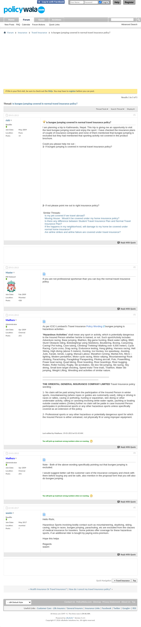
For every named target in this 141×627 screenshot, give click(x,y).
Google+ (126, 608)
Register (129, 2)
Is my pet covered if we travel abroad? (65, 215)
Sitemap (97, 601)
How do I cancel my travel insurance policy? (90, 589)
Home (11, 20)
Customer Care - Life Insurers (51, 608)
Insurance (22, 32)
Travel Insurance (39, 32)
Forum (26, 20)
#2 (134, 267)
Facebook (106, 608)
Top (134, 581)
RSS (134, 608)
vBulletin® (70, 618)
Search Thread (117, 109)
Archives (56, 20)
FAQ (18, 24)
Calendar (26, 24)
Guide (41, 20)
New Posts (9, 24)
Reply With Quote (127, 243)
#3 (134, 314)
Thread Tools (101, 109)
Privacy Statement (111, 601)
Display (130, 109)
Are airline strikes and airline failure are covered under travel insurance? (83, 232)
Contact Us (69, 601)
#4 (134, 453)
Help (117, 2)
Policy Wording (94, 326)
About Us (125, 601)
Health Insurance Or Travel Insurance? (48, 589)
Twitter (116, 608)
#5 (134, 507)
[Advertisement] (70, 61)
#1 (134, 115)
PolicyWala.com (84, 601)
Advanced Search (129, 24)
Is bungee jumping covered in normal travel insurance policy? (44, 103)
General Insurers (75, 608)
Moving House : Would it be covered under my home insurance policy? (82, 218)
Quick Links (54, 24)
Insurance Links (92, 608)
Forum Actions (38, 24)
